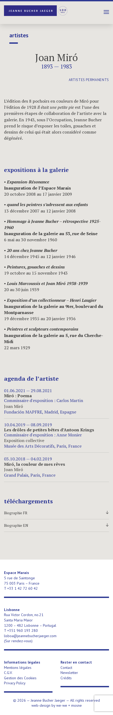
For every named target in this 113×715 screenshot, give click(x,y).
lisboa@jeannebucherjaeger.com (30, 635)
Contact (66, 667)
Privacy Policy (15, 683)
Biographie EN (56, 525)
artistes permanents (89, 80)
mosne (76, 705)
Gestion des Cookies (20, 678)
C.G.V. (8, 672)
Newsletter (69, 672)
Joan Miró (56, 57)
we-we (61, 705)
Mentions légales (17, 667)
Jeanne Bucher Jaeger (36, 10)
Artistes (18, 35)
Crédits (66, 678)
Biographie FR (56, 513)
